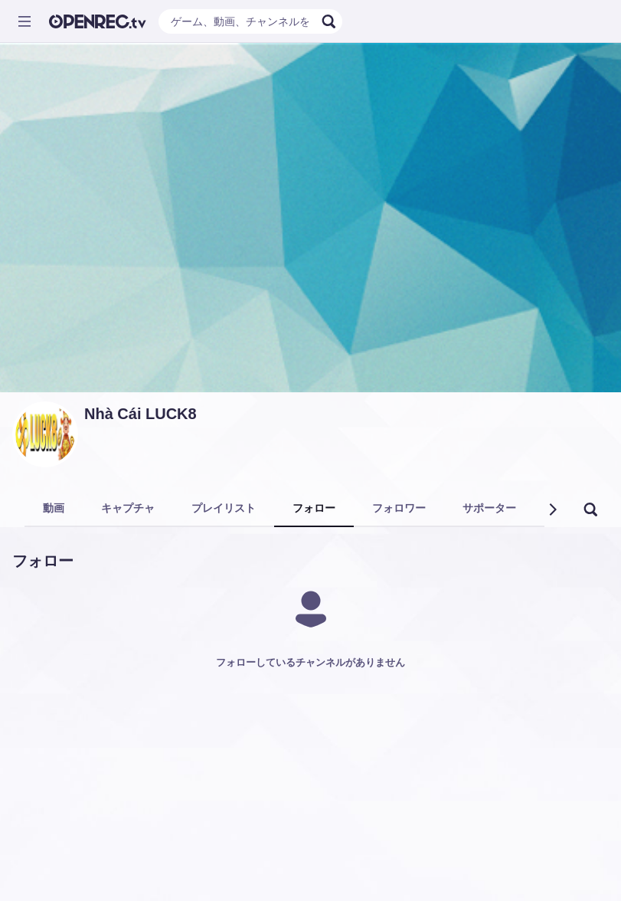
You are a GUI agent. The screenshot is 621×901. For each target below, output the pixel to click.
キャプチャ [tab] (128, 508)
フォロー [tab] (314, 508)
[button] (552, 509)
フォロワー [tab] (399, 508)
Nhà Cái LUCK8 (140, 413)
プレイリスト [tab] (223, 508)
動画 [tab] (53, 508)
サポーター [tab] (489, 508)
